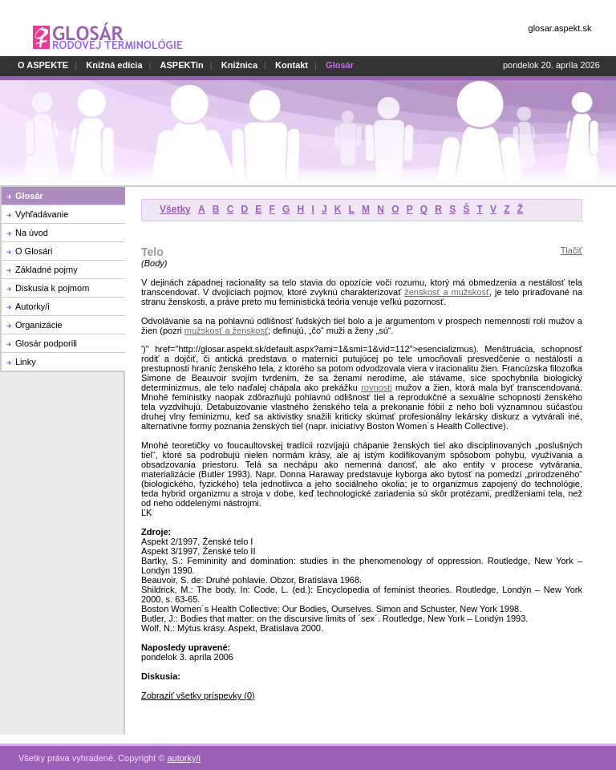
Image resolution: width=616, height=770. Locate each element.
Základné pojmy (46, 269)
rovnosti (376, 387)
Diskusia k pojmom (52, 288)
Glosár (29, 196)
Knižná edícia (114, 65)
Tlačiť (571, 250)
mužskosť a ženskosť (226, 330)
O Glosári (33, 251)
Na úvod (31, 232)
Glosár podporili (46, 343)
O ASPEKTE (43, 65)
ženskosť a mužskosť (446, 292)
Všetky (175, 209)
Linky (25, 362)
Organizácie (39, 325)
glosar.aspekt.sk (560, 28)
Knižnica (239, 65)
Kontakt (291, 65)
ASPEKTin (182, 65)
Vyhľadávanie (41, 214)
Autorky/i (32, 306)
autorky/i (184, 758)
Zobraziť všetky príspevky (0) (198, 695)
